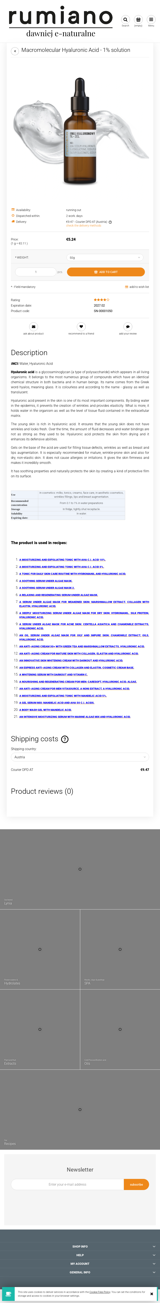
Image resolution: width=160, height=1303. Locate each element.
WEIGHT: (22, 257)
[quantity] (35, 272)
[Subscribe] (136, 1184)
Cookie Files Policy (99, 1292)
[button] (33, 328)
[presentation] (77, 1199)
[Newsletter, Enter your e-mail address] (67, 1184)
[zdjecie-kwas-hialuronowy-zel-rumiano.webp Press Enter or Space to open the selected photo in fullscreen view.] (80, 131)
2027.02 (99, 305)
